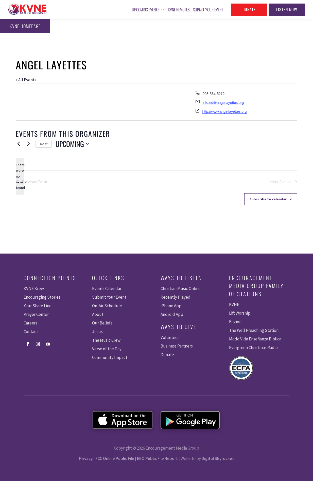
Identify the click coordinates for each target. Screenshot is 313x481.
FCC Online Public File (114, 458)
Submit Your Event (208, 10)
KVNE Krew (34, 288)
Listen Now (286, 9)
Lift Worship (239, 313)
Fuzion (235, 321)
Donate (249, 9)
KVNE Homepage (25, 26)
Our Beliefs (102, 323)
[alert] (20, 176)
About (97, 314)
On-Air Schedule (107, 306)
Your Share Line (37, 306)
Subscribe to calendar (268, 199)
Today (44, 144)
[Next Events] (29, 144)
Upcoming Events (145, 10)
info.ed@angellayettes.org (223, 103)
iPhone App (171, 306)
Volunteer (170, 337)
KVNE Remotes (178, 10)
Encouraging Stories (42, 297)
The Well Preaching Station (254, 330)
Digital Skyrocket (218, 458)
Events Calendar (106, 288)
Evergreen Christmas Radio (253, 347)
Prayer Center (36, 314)
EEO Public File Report (157, 458)
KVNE (234, 304)
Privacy (86, 458)
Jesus (97, 331)
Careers (30, 323)
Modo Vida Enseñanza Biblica (255, 339)
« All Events (26, 80)
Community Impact (109, 357)
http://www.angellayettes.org (224, 111)
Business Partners (177, 346)
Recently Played (175, 297)
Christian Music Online (181, 288)
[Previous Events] (19, 144)
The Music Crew (106, 340)
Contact (31, 331)
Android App (172, 314)
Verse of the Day (106, 349)
